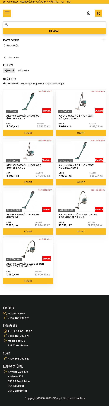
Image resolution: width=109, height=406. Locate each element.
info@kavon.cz (16, 313)
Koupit (28, 132)
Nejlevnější (26, 83)
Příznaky (23, 70)
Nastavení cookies (74, 398)
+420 (18, 318)
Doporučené (11, 83)
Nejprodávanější (54, 83)
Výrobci (9, 70)
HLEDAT (54, 31)
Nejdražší (38, 83)
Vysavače (12, 45)
